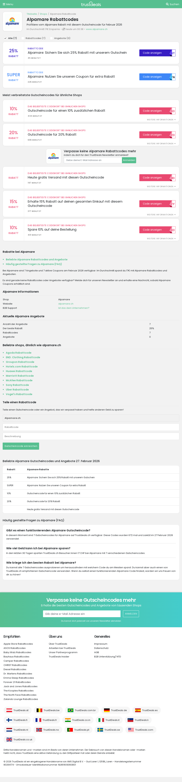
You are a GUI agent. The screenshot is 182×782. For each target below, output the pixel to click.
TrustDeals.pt (81, 734)
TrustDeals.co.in (81, 725)
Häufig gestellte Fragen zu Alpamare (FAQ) (34, 269)
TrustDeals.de (119, 715)
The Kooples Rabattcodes (19, 695)
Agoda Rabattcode (18, 357)
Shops (43, 14)
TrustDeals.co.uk (23, 744)
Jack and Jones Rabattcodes (21, 691)
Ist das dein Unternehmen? (73, 313)
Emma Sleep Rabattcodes (19, 683)
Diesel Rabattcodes (15, 674)
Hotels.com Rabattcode (22, 371)
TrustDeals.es (150, 715)
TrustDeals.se (112, 734)
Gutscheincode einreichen (20, 451)
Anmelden (129, 162)
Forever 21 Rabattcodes (17, 687)
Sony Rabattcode (17, 390)
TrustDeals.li (141, 725)
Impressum (100, 648)
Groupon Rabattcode (20, 367)
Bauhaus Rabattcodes (16, 661)
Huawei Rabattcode (19, 376)
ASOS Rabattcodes (15, 653)
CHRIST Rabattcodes (15, 670)
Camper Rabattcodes (16, 666)
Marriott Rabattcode (20, 380)
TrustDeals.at (21, 715)
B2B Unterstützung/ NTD (107, 661)
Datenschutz (101, 653)
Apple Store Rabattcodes (18, 648)
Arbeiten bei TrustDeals (62, 653)
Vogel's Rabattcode (19, 399)
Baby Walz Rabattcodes (17, 657)
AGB (96, 657)
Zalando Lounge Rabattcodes (21, 704)
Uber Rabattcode (17, 394)
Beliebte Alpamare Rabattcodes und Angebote (37, 264)
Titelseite (32, 14)
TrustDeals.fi (20, 725)
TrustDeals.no (51, 734)
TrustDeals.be (52, 715)
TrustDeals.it (112, 725)
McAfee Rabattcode (19, 385)
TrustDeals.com (144, 734)
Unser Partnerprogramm (63, 657)
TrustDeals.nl (21, 734)
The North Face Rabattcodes (20, 700)
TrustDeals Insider (59, 661)
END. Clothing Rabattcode (23, 362)
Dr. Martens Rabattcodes (18, 678)
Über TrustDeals (58, 648)
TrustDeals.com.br (85, 715)
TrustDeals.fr (50, 725)
